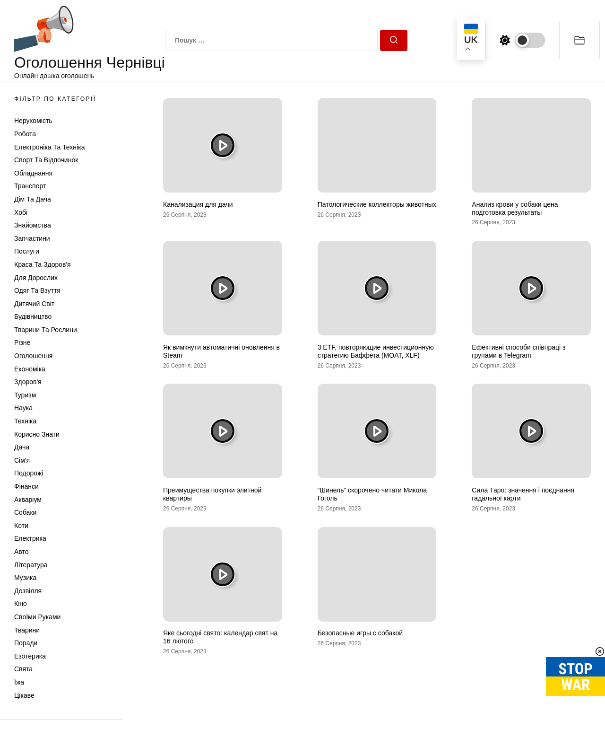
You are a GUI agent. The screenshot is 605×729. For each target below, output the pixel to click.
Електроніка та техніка (49, 147)
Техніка (25, 421)
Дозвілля (28, 591)
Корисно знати (37, 434)
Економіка (29, 369)
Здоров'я (28, 382)
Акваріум (28, 499)
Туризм (25, 395)
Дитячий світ (34, 303)
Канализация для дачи (198, 204)
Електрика (30, 538)
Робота (25, 134)
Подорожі (28, 473)
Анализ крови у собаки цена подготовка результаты (515, 208)
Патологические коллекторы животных (377, 204)
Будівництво (33, 316)
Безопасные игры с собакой (360, 633)
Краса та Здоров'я (42, 264)
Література (31, 565)
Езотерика (30, 656)
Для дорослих (36, 277)
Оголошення (33, 356)
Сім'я (22, 460)
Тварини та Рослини (45, 330)
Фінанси (26, 486)
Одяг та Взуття (37, 290)
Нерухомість (33, 120)
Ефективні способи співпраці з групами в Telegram (518, 351)
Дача (21, 447)
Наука (23, 408)
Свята (23, 669)
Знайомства (32, 225)
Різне (22, 342)
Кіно (20, 603)
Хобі (20, 212)
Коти (21, 525)
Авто (21, 551)
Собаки (25, 512)
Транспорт (30, 186)
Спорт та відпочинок (46, 160)
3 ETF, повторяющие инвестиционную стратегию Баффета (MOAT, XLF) (376, 351)
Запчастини (32, 238)
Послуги (26, 251)
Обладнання (33, 173)
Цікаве (24, 695)
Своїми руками (37, 617)
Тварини (27, 630)
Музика (25, 577)
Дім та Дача (32, 199)
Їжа (19, 682)
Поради (25, 643)
